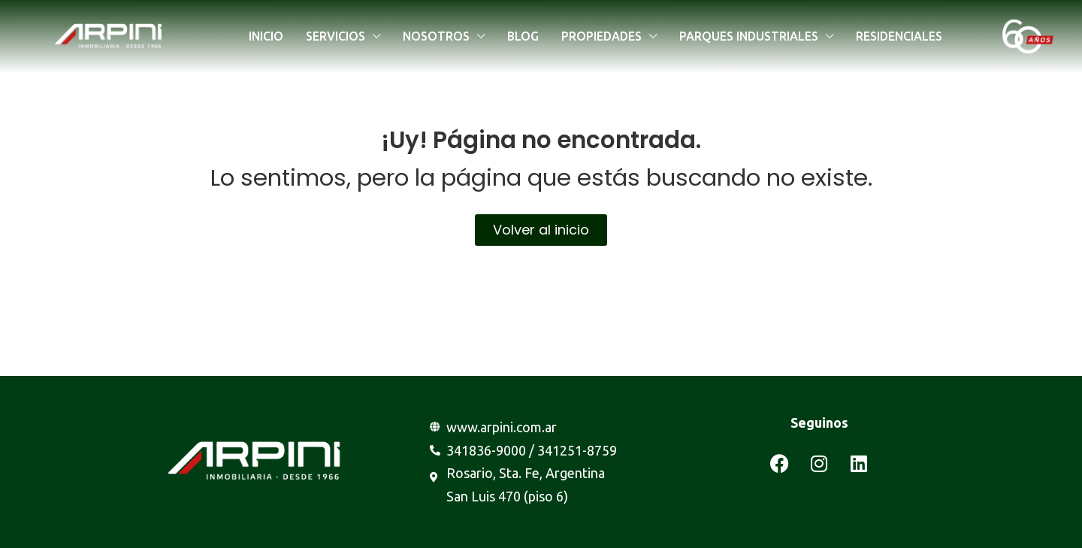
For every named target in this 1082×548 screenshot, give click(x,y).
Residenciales (899, 36)
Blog (523, 36)
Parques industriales (748, 36)
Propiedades (601, 36)
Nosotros (436, 36)
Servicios (335, 36)
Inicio (266, 36)
